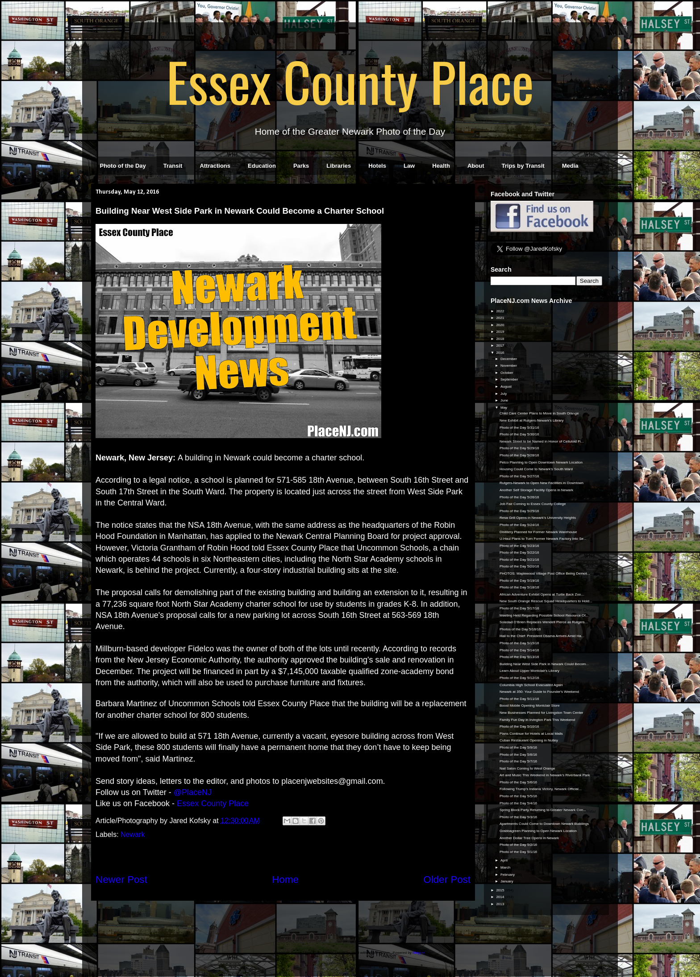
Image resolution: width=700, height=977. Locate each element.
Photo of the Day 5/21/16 (519, 560)
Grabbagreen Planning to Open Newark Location (538, 831)
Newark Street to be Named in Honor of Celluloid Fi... (542, 441)
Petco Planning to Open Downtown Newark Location (541, 462)
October (507, 373)
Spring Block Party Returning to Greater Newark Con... (543, 810)
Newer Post (121, 879)
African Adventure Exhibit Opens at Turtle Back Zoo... (542, 594)
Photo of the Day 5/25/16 (519, 511)
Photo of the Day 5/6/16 (518, 782)
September (509, 379)
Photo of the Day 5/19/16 (519, 581)
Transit (173, 165)
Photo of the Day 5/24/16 (519, 525)
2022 (500, 311)
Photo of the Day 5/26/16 (519, 497)
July (504, 394)
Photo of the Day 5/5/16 (518, 796)
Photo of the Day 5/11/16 (519, 699)
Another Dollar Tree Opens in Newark (529, 838)
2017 (500, 346)
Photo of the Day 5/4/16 (518, 803)
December (509, 359)
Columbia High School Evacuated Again (531, 685)
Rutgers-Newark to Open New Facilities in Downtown (541, 483)
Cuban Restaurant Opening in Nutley (529, 740)
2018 (500, 339)
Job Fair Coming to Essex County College (533, 504)
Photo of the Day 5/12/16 (519, 678)
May (504, 408)
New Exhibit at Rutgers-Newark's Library (531, 420)
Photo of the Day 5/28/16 (519, 455)
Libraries (338, 165)
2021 (500, 318)
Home (285, 879)
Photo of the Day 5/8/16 (518, 755)
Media (570, 165)
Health (441, 165)
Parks (301, 165)
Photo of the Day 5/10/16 (519, 726)
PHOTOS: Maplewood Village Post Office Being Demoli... (545, 573)
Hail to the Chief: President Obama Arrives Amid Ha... (542, 636)
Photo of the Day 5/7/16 (518, 761)
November (509, 366)
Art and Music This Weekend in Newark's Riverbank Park (545, 775)
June (504, 400)
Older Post (447, 879)
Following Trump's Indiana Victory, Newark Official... (540, 789)
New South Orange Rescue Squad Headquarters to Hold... (546, 601)
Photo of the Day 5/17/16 (519, 608)
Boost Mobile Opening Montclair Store (530, 706)
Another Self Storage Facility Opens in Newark (536, 490)
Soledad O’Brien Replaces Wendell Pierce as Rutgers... (544, 622)
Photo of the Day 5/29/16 (519, 448)
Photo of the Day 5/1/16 (518, 852)
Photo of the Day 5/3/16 (518, 817)
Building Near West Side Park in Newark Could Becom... (544, 664)
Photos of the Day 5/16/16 (520, 629)
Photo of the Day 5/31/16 (519, 428)
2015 (500, 890)
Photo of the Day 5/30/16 (519, 434)
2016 (500, 353)
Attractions (215, 165)
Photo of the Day (123, 165)
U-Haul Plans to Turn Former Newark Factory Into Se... (543, 539)
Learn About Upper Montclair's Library (529, 671)
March (505, 867)
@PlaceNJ (193, 792)
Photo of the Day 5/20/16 (519, 566)
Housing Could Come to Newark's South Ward (536, 469)
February (508, 875)
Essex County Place (350, 80)
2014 (500, 897)
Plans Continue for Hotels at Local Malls (531, 734)
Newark (133, 834)
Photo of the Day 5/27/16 (519, 476)
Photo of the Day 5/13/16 (519, 657)
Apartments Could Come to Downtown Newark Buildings (544, 824)
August (506, 387)
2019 (500, 332)
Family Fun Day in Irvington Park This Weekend (537, 720)
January (507, 881)
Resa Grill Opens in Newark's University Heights (538, 518)
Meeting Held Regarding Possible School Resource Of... (544, 615)
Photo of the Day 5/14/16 (519, 650)
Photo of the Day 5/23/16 (519, 546)
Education (262, 165)
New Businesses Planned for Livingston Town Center (541, 713)
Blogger (418, 953)
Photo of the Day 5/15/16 (519, 643)
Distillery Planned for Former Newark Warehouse (538, 532)
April (504, 860)
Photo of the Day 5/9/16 (518, 747)
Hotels (377, 165)
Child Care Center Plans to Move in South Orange (539, 413)
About (475, 165)
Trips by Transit (523, 165)
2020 (500, 325)
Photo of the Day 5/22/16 (519, 553)
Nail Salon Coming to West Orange (527, 768)
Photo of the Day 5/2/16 (518, 845)
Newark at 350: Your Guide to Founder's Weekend (539, 692)
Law (409, 165)
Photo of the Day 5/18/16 (519, 587)
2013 (500, 904)
